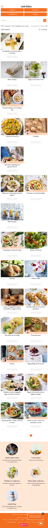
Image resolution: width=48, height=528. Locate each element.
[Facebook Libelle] (27, 514)
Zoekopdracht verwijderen (38, 26)
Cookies (22, 519)
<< (5, 435)
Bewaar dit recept (12, 57)
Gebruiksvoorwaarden (14, 519)
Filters (44, 30)
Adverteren (27, 522)
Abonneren (20, 522)
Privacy (5, 519)
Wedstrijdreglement (12, 522)
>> (42, 435)
